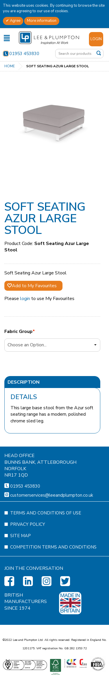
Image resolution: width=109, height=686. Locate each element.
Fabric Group (18, 331)
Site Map (20, 564)
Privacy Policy (27, 552)
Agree (14, 20)
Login (96, 39)
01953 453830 (21, 54)
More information (41, 20)
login (25, 298)
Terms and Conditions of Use (45, 541)
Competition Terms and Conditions (53, 575)
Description (24, 382)
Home (9, 66)
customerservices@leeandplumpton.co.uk (51, 523)
